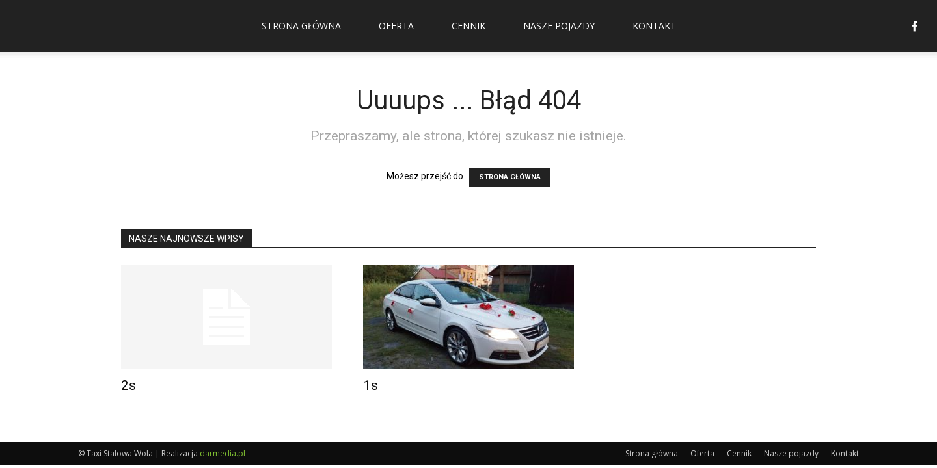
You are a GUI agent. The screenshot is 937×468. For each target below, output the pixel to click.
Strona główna (301, 26)
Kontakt (654, 26)
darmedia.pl (222, 453)
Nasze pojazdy (559, 26)
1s (370, 385)
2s (128, 385)
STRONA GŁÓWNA (510, 177)
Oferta (396, 26)
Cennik (468, 26)
